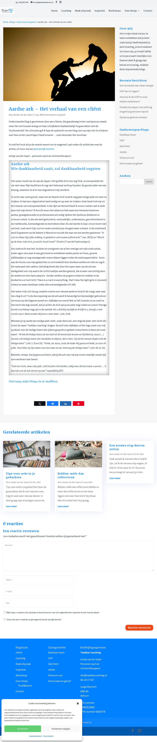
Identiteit (125, 146)
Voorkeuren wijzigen (61, 728)
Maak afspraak (83, 11)
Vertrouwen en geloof (26, 22)
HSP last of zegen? (129, 91)
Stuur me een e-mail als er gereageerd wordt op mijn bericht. (33, 619)
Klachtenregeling (83, 722)
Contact (148, 11)
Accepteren (22, 728)
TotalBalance (25, 685)
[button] (77, 703)
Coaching (66, 11)
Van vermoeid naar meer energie (136, 85)
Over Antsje (131, 11)
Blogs (12, 22)
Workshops (115, 11)
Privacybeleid (48, 736)
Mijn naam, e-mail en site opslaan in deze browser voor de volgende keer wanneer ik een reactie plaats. (53, 612)
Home (54, 11)
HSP (122, 140)
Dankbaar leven (128, 134)
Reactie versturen (139, 627)
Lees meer (11, 506)
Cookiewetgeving (35, 736)
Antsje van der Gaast (22, 114)
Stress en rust (127, 157)
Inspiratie (100, 11)
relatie (123, 152)
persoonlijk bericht (44, 149)
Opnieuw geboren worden (133, 117)
